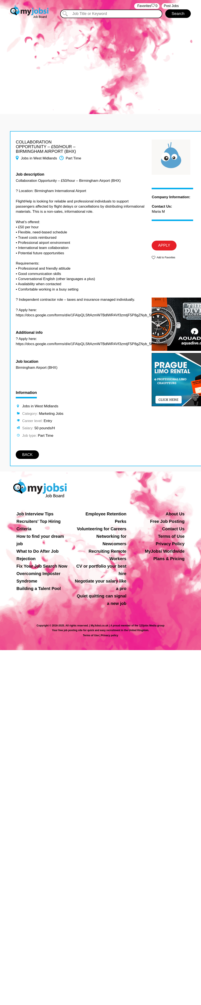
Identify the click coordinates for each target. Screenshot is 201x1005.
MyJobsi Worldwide (164, 551)
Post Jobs (171, 6)
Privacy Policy (170, 543)
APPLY (164, 245)
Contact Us (173, 528)
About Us (175, 514)
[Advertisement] (40, 63)
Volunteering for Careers (101, 528)
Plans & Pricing (169, 558)
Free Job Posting (167, 521)
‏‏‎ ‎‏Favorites (146, 6)
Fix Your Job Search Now (41, 566)
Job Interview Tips (34, 514)
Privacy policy (109, 635)
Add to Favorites (166, 257)
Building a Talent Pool (38, 588)
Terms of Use (171, 536)
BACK (27, 455)
